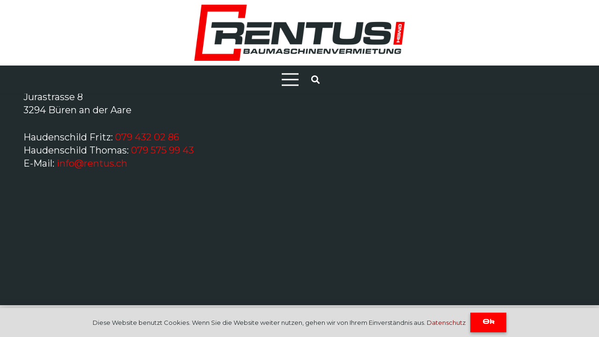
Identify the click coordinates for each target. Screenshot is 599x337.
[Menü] (290, 79)
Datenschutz (446, 322)
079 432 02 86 (147, 137)
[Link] (299, 33)
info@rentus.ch (92, 163)
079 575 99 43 (162, 150)
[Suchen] (315, 79)
